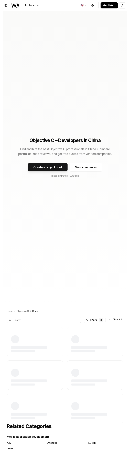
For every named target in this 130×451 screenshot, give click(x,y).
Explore (32, 5)
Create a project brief (47, 167)
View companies (86, 167)
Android (52, 442)
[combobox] (84, 5)
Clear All (115, 319)
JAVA (10, 448)
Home (10, 311)
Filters (94, 320)
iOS (9, 442)
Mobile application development (28, 436)
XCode (92, 442)
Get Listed (109, 5)
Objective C (22, 311)
